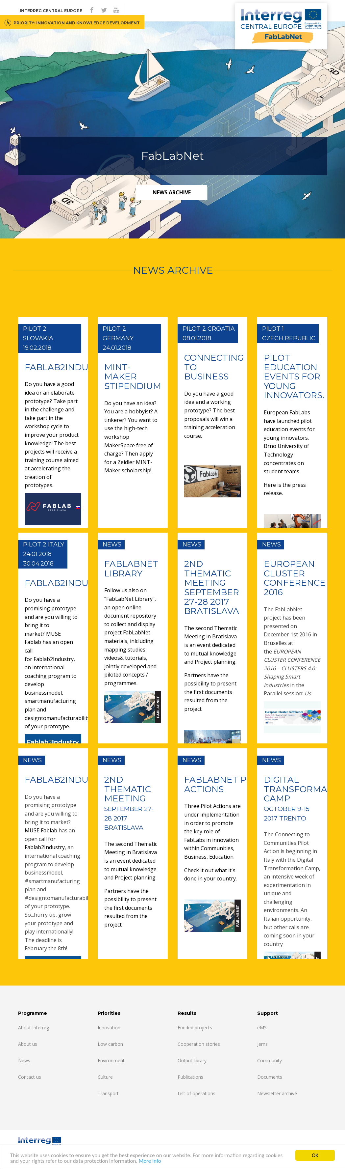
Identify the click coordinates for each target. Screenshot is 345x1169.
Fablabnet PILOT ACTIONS (225, 784)
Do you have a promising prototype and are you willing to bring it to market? (51, 616)
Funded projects (195, 1027)
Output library (192, 1060)
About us (27, 1044)
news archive (172, 192)
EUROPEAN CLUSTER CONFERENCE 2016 (295, 578)
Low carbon (110, 1044)
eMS (262, 1027)
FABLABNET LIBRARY (131, 569)
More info (150, 1161)
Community (269, 1060)
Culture (105, 1077)
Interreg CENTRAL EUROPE (51, 10)
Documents (269, 1077)
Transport (108, 1093)
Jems (262, 1044)
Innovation (109, 1027)
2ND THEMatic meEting (129, 802)
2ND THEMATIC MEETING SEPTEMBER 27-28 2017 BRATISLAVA (211, 587)
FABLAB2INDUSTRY (68, 367)
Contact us (29, 1077)
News (24, 1060)
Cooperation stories (199, 1044)
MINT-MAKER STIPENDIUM (132, 376)
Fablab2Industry (54, 659)
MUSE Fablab (42, 830)
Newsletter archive (277, 1093)
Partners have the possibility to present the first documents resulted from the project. (210, 692)
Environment (111, 1060)
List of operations (196, 1093)
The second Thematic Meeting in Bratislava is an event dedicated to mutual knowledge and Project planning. (210, 645)
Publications (190, 1077)
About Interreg (33, 1027)
